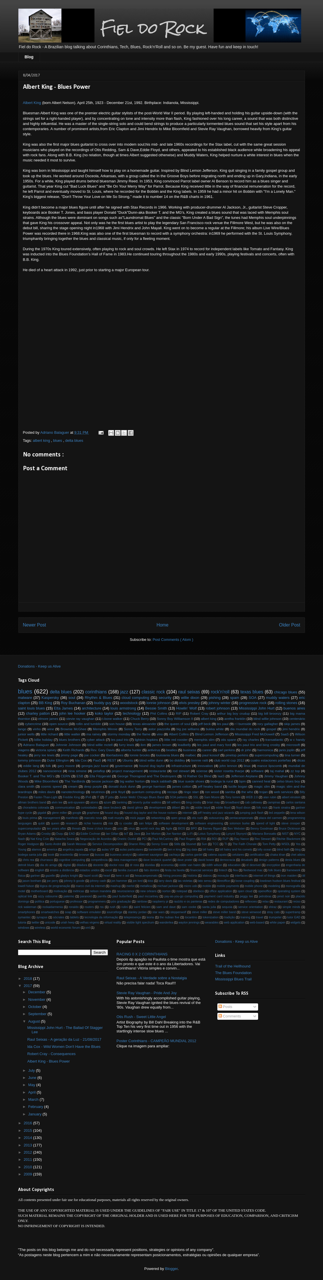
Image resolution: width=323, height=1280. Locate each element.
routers (89, 907)
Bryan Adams (27, 833)
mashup (115, 886)
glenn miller (59, 812)
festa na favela (175, 870)
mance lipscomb (269, 766)
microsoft (293, 745)
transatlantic (274, 739)
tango (22, 729)
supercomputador (29, 828)
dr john (246, 750)
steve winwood (251, 912)
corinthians (96, 691)
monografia (293, 886)
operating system (289, 891)
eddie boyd (202, 807)
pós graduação (121, 901)
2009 (28, 1174)
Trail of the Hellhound (232, 966)
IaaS (221, 776)
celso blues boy (288, 781)
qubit (41, 823)
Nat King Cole (39, 839)
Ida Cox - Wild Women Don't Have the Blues (63, 1046)
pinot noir (283, 896)
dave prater (184, 859)
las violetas (185, 880)
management (51, 818)
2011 (28, 1159)
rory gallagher (267, 724)
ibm (143, 745)
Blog (29, 57)
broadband (232, 802)
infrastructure (181, 766)
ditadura (82, 865)
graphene (93, 812)
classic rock (153, 691)
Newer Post (34, 624)
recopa (172, 792)
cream (72, 786)
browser (84, 854)
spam (234, 697)
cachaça (174, 854)
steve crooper (290, 823)
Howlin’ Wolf (186, 708)
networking (158, 818)
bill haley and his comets (236, 849)
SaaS (285, 734)
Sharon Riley (137, 844)
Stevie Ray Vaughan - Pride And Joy (147, 993)
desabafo (247, 859)
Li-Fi (190, 833)
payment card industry (219, 896)
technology (132, 713)
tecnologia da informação (101, 917)
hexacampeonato (146, 875)
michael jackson (168, 886)
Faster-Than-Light (45, 797)
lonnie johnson (158, 703)
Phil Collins (158, 713)
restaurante (157, 771)
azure (107, 802)
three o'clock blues (99, 828)
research (71, 823)
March (34, 1099)
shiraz (273, 907)
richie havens (93, 823)
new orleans (148, 891)
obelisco (198, 891)
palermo (68, 896)
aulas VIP (108, 849)
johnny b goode (74, 880)
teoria (150, 917)
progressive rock (252, 703)
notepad (181, 891)
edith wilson (214, 865)
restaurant (281, 901)
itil (303, 875)
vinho (37, 729)
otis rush (197, 818)
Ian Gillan (112, 833)
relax (265, 901)
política (39, 901)
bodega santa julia (30, 854)
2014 (28, 1138)
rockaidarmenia (52, 907)
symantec (24, 917)
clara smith (26, 786)
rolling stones (286, 703)
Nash (21, 839)
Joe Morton (153, 833)
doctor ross (116, 865)
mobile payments (227, 886)
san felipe (145, 823)
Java (137, 833)
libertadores (114, 755)
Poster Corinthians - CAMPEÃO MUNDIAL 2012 (156, 1041)
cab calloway (253, 802)
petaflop (99, 771)
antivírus (154, 750)
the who (247, 792)
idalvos (207, 875)
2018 (28, 978)
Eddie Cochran (90, 833)
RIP (178, 713)
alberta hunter (131, 750)
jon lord (137, 880)
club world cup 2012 (229, 760)
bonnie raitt (199, 760)
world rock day (150, 828)
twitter (36, 922)
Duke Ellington (58, 760)
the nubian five (169, 917)
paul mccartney (148, 896)
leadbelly (184, 745)
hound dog (112, 812)
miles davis (46, 792)
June (32, 1077)
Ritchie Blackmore (288, 839)
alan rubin (269, 797)
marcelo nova (93, 818)
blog (298, 849)
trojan (263, 792)
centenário (297, 718)
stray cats (273, 912)
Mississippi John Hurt (256, 708)
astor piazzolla (159, 729)
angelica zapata (73, 849)
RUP (225, 839)
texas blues (251, 691)
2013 (28, 1145)
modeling (274, 886)
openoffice (265, 891)
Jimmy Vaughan (276, 776)
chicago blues (285, 692)
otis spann (228, 739)
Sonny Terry (133, 729)
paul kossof (210, 755)
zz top (295, 771)
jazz (124, 691)
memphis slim (204, 739)
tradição (229, 917)
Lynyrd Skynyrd (236, 833)
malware (25, 697)
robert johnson (218, 708)
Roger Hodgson (28, 844)
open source (58, 724)
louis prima (30, 818)
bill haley (208, 849)
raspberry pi (160, 901)
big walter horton (132, 781)
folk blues (274, 870)
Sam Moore (212, 797)
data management (125, 859)
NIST (285, 833)
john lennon (228, 766)
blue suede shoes (191, 781)
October (35, 1007)
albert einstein (291, 797)
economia (167, 865)
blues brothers (69, 739)
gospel (271, 729)
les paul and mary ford (214, 745)
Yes (297, 844)
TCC (215, 844)
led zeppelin (277, 812)
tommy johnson (29, 760)
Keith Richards (73, 750)
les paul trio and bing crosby (258, 745)
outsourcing (216, 818)
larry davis (165, 880)
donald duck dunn (121, 786)
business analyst (121, 854)
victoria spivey (46, 750)
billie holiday (43, 739)
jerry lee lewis (44, 755)
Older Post (289, 624)
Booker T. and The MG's (36, 776)
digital (67, 865)
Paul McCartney (162, 839)
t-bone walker (112, 718)
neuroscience (126, 891)
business (189, 750)
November (37, 999)
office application (221, 891)
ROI (214, 839)
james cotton (181, 786)
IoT (126, 833)
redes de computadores (223, 901)
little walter (72, 734)
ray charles (251, 739)
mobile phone (254, 886)
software (257, 771)
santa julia (209, 907)
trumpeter (275, 917)
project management (127, 771)
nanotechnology (73, 792)
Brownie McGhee (73, 729)
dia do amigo (48, 865)
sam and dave (166, 907)
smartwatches (50, 912)
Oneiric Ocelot (126, 839)
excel (108, 870)
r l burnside (243, 724)
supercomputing (266, 755)
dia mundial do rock (245, 729)
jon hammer (119, 880)
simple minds (291, 907)
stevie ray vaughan (80, 718)
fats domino (151, 870)
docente (98, 865)
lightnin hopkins (146, 739)
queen (55, 823)
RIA (203, 839)
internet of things (264, 875)
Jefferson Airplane (244, 776)
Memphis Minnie (105, 729)
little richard (49, 734)
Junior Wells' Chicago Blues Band (142, 797)
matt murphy (116, 818)
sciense (202, 771)
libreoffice (223, 880)
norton (166, 891)
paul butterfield (122, 896)
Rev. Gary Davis (102, 750)
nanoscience (52, 771)
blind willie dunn (151, 760)
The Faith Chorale (245, 844)
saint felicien (142, 907)
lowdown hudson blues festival (280, 880)
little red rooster (176, 739)
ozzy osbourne (48, 896)
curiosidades (89, 807)
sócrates (58, 917)
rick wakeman (27, 907)
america (52, 849)
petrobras (265, 896)
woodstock (129, 703)
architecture (91, 708)
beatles (171, 750)
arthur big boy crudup (233, 713)
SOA (252, 697)
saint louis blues (31, 708)
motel (21, 891)
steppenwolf (178, 912)
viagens (24, 750)
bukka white (215, 729)
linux (247, 766)
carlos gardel (193, 854)
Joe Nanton (173, 833)
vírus (131, 828)
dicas (301, 760)
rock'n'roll (220, 691)
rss (102, 907)
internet (187, 812)
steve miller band (224, 912)
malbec (190, 755)
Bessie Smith (156, 708)
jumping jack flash (252, 812)
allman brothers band (32, 802)
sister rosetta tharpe (229, 771)
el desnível (253, 865)
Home (162, 624)
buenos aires (294, 708)
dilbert (176, 807)
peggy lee (246, 896)
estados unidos (90, 870)
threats (76, 828)
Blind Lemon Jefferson (212, 734)
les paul (223, 724)
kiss (150, 880)
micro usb (190, 886)
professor (76, 901)
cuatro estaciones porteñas (271, 760)
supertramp (293, 912)
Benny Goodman (261, 828)
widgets (296, 922)
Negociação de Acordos (96, 839)
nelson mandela (100, 891)
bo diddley (177, 760)
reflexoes (251, 901)
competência (99, 859)
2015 (28, 1130)
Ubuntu (127, 760)
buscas (99, 854)
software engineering (209, 823)
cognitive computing (72, 859)
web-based (257, 922)
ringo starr (191, 792)
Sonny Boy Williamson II (175, 718)
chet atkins (298, 854)
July (32, 1070)
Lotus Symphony (209, 833)
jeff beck (204, 724)
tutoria (22, 922)
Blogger (171, 1268)
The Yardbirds (74, 781)
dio (187, 807)
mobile (206, 886)
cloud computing (135, 697)
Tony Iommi (232, 797)
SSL (196, 797)
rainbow (141, 901)
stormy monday (118, 734)
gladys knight (69, 875)
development (157, 807)
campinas (274, 802)
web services (283, 792)
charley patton (38, 713)
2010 (28, 1167)
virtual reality (112, 922)
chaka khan (277, 854)
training (245, 917)
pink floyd (118, 792)
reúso (297, 901)
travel (259, 917)
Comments (229, 1016)
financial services (201, 870)
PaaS (97, 760)
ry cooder (125, 823)
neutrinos (98, 792)
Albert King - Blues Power (48, 1061)
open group (178, 818)
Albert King (32, 103)
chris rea (28, 859)
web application (234, 922)
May (32, 1085)
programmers (97, 901)
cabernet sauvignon (150, 854)
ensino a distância (62, 870)
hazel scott (91, 875)
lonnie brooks (140, 755)
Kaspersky (50, 697)
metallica (146, 886)
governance (124, 766)
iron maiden (289, 875)
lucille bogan (238, 786)
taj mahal (277, 771)
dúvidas (150, 865)
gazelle (50, 875)
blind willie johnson (268, 718)
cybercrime (33, 724)
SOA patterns (178, 797)
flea (235, 870)
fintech (222, 870)
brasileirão (67, 854)
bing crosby (193, 802)
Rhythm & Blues (98, 697)
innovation (205, 766)
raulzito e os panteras (188, 901)
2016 (28, 1123)
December (37, 992)
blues (58, 440)
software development (174, 823)
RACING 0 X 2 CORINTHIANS (142, 954)
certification (257, 854)
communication (65, 807)
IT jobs (109, 797)
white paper (277, 922)
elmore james (48, 718)
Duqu (59, 833)
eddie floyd (223, 807)
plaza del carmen (270, 818)
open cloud (245, 891)
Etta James (63, 708)
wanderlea (166, 922)
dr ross (134, 865)
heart (106, 875)
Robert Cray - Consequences (51, 1054)
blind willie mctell (100, 745)
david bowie (206, 859)
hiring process (172, 875)
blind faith (283, 849)
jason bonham (31, 880)
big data (192, 849)
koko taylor (104, 713)
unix (120, 828)
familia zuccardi (128, 870)
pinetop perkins (236, 755)
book (51, 854)
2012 (28, 1152)
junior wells (26, 734)
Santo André (53, 844)
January (35, 1114)
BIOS (181, 828)
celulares (238, 854)
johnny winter (219, 703)
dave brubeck (112, 807)
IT (98, 797)
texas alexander (144, 724)
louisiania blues (167, 755)
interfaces (241, 875)
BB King (45, 703)
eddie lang (31, 766)
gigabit (42, 812)
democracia (227, 859)
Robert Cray (199, 713)
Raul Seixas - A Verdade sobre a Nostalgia (152, 978)
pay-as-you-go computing (181, 896)
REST (111, 760)
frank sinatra (281, 807)
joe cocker (92, 755)
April (32, 1092)
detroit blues (26, 865)
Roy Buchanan (73, 703)
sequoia (227, 907)
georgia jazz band (94, 766)
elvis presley (189, 703)
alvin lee (56, 802)
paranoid (86, 896)
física (21, 875)
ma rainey (93, 734)
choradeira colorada (36, 807)
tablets (74, 917)
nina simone (77, 771)
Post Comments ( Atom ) (172, 639)
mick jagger (138, 818)
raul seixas (189, 691)
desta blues (293, 859)
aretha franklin (234, 718)
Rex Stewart (263, 839)
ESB (80, 776)
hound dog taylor (152, 766)
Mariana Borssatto (264, 833)
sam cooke (189, 907)
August (34, 1021)
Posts (225, 1007)
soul (71, 697)
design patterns (269, 859)
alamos (36, 849)
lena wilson (297, 812)
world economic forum (65, 927)
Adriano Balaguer (36, 745)
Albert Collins (179, 734)
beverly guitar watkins (146, 802)
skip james (292, 724)
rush (112, 907)
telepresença (132, 917)
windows (24, 927)
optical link (25, 896)
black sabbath (161, 781)
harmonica (265, 750)
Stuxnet (191, 844)
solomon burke (239, 823)
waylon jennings (189, 922)
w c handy (297, 739)
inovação (223, 875)
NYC (297, 833)
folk (48, 766)
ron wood (212, 792)
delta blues (74, 440)
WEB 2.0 (252, 797)
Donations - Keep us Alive (39, 666)
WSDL (285, 844)
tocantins (191, 917)
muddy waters (277, 697)
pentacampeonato (241, 818)
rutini (124, 907)
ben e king (174, 849)
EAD (72, 833)
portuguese (57, 901)
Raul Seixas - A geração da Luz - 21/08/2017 (64, 1039)
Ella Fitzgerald (100, 776)
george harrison (154, 786)
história (192, 875)
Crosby (46, 833)
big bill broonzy (269, 713)
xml (87, 927)
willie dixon (190, 697)
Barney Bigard (212, 828)
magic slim (262, 786)
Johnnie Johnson (68, 745)
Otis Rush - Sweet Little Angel (141, 1017)
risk (111, 823)
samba (230, 792)
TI (225, 844)
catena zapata (217, 854)
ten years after (56, 828)
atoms (94, 802)
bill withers (174, 802)
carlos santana (295, 802)
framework (294, 870)
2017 (28, 986)
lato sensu (205, 880)
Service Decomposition (107, 844)
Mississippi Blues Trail (233, 979)
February (36, 1106)
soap (68, 912)
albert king (42, 440)
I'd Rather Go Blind (197, 776)
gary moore (66, 766)
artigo (92, 849)
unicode (50, 922)
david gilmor (135, 807)
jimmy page (69, 755)
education (234, 865)
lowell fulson (26, 886)
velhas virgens (89, 922)
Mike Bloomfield (46, 781)
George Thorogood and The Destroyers (146, 776)
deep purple (93, 786)
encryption (273, 865)
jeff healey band (210, 786)
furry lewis (126, 745)
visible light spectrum (140, 922)
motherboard (39, 891)
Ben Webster (236, 828)
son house (117, 724)
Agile (169, 828)
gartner (35, 875)
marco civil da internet (90, 886)
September (37, 1014)
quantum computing (146, 792)
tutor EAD (294, 917)
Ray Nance (241, 839)
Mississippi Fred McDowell (254, 734)
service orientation (250, 907)
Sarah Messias (77, 844)
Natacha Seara (65, 839)
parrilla (102, 896)
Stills (177, 844)
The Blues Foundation (233, 973)
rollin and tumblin (88, 724)
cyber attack (96, 739)
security (164, 697)
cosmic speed (51, 786)
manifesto (72, 818)
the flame (143, 734)
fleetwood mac (253, 870)
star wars (158, 912)
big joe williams (187, 729)
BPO (194, 828)
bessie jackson (103, 781)
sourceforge (114, 912)
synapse (42, 917)
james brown (161, 745)
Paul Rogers (187, 839)
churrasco (46, 859)
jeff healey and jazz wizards (216, 812)
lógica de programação (55, 886)
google (76, 812)
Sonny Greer (159, 844)
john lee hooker (72, 713)
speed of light (265, 823)
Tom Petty (269, 844)
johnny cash (98, 880)
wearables (211, 922)
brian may (213, 802)
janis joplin (287, 750)
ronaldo (74, 907)
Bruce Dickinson (290, 828)
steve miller (199, 912)
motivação (60, 891)
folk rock (262, 807)
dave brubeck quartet (157, 859)
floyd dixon (243, 807)
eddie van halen (190, 865)
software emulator (89, 912)
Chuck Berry (139, 718)
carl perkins (226, 750)
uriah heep (68, 922)
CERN (65, 776)
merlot (130, 886)
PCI (144, 839)
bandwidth (155, 849)
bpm (242, 781)
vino (160, 734)
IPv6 (88, 797)
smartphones (26, 912)
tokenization (210, 917)
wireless (40, 927)
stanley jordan (137, 912)
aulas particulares (131, 849)
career (207, 750)
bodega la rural (221, 781)
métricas (78, 891)
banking (122, 802)
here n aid (122, 875)
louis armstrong (123, 708)
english (39, 870)
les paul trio (120, 739)
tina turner (292, 755)
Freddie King (71, 797)
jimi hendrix (291, 729)
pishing (215, 697)
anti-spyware (76, 802)
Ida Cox (81, 760)
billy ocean (265, 849)
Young (22, 849)
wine (50, 729)
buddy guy (102, 703)
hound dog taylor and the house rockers (150, 812)
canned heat (261, 781)
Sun (204, 844)
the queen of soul (177, 724)
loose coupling (245, 880)
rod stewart (181, 771)
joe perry (53, 880)
